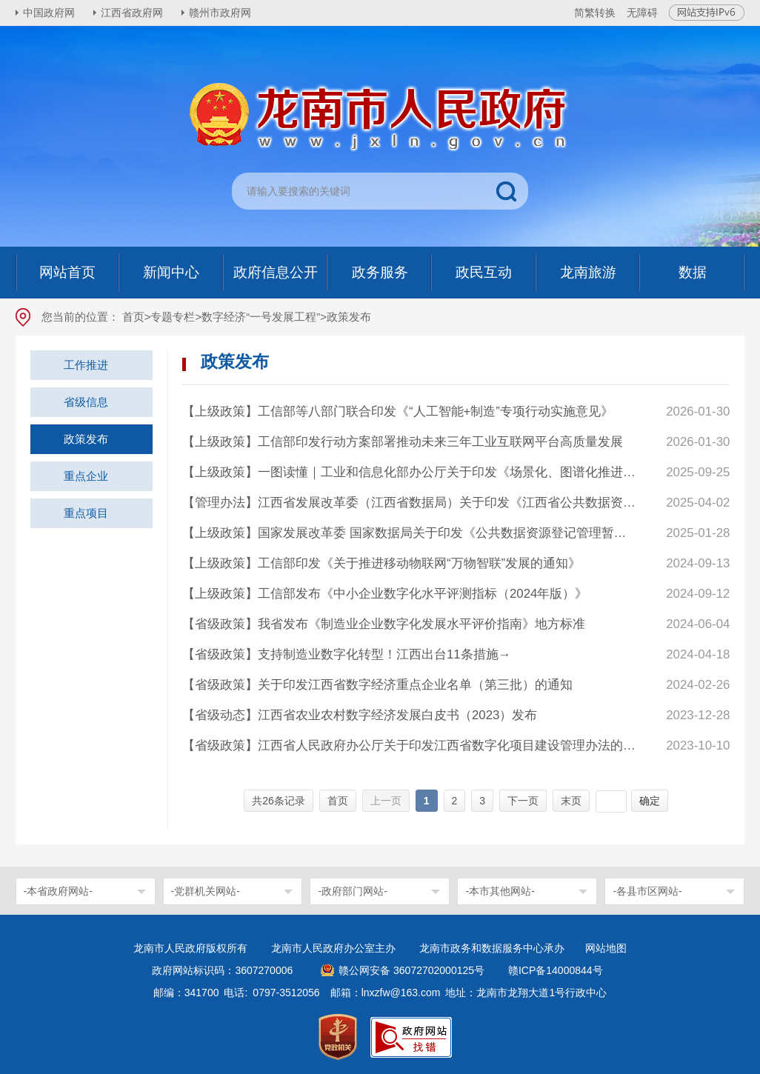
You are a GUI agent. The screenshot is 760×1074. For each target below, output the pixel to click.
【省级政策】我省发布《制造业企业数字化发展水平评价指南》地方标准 (383, 624)
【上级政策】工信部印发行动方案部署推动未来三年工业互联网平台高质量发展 (402, 442)
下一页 (523, 801)
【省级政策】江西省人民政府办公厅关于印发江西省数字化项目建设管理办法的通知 (409, 745)
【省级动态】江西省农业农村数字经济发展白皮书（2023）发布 (360, 715)
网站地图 (606, 948)
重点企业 (86, 476)
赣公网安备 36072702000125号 (411, 970)
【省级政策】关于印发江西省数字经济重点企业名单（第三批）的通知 (377, 685)
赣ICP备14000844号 (555, 970)
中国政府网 (49, 13)
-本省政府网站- (58, 891)
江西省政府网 (132, 13)
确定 (649, 801)
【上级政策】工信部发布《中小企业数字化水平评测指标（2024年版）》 (385, 594)
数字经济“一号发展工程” (260, 316)
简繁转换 (595, 13)
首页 (133, 316)
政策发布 (86, 439)
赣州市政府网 (220, 13)
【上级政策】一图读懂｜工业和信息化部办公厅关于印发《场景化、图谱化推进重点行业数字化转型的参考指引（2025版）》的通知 (409, 472)
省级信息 (86, 402)
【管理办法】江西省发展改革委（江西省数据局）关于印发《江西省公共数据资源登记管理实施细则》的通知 (409, 503)
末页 (571, 801)
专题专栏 (172, 316)
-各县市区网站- (647, 891)
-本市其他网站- (499, 891)
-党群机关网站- (205, 891)
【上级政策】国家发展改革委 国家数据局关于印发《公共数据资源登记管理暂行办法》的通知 (409, 533)
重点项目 (86, 513)
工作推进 (86, 364)
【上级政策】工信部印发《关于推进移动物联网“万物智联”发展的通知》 (381, 563)
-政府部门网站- (352, 891)
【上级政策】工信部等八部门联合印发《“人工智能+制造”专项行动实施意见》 (397, 411)
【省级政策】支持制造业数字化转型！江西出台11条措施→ (346, 654)
